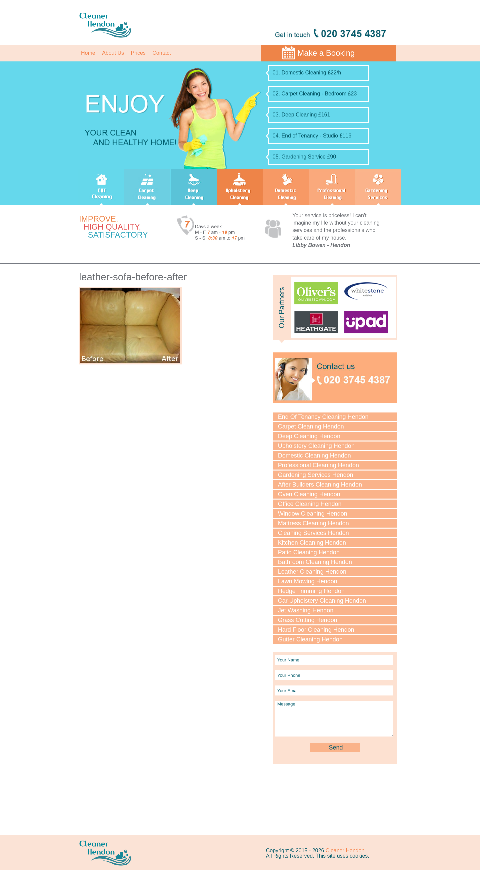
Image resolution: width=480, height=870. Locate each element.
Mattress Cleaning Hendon (313, 523)
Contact (161, 53)
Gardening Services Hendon (315, 475)
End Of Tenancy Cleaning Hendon (323, 416)
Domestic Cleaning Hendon (314, 455)
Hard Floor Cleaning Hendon (316, 629)
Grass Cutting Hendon (307, 620)
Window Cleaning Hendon (312, 513)
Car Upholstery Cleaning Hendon (322, 600)
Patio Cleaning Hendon (309, 552)
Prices (138, 53)
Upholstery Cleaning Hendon (316, 446)
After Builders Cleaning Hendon (320, 484)
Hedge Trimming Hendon (311, 591)
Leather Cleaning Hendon (312, 571)
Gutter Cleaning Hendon (310, 639)
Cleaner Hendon (345, 850)
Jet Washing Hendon (305, 610)
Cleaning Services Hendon (313, 533)
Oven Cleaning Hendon (309, 494)
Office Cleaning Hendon (310, 504)
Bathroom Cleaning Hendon (315, 562)
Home (88, 53)
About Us (113, 53)
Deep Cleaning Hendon (309, 436)
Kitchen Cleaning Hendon (312, 542)
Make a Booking (326, 52)
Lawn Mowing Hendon (307, 581)
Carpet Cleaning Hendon (311, 426)
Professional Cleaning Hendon (318, 465)
